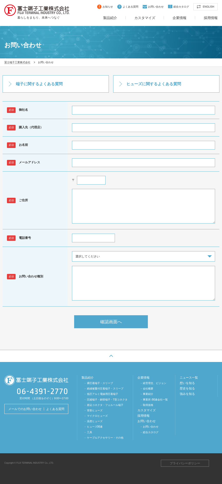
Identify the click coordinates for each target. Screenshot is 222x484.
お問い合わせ (156, 6)
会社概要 (148, 388)
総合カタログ (181, 6)
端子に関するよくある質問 (39, 84)
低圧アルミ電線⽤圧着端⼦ (102, 394)
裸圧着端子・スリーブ (100, 383)
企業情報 (179, 18)
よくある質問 (130, 6)
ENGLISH (208, 6)
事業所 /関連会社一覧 (155, 399)
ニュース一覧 (189, 377)
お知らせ (108, 6)
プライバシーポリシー (185, 463)
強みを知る (187, 394)
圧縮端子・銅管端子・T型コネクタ (107, 399)
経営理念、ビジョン (154, 383)
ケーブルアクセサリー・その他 (105, 437)
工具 (89, 432)
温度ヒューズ (95, 421)
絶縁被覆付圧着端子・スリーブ (105, 388)
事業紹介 (148, 394)
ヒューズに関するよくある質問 (153, 84)
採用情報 (211, 18)
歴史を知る (187, 388)
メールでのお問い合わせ (25, 409)
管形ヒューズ (95, 410)
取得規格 (148, 405)
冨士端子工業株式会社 (36, 10)
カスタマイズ (144, 18)
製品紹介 (110, 18)
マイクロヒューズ (97, 415)
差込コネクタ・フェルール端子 (105, 405)
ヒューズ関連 (95, 426)
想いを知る (187, 383)
